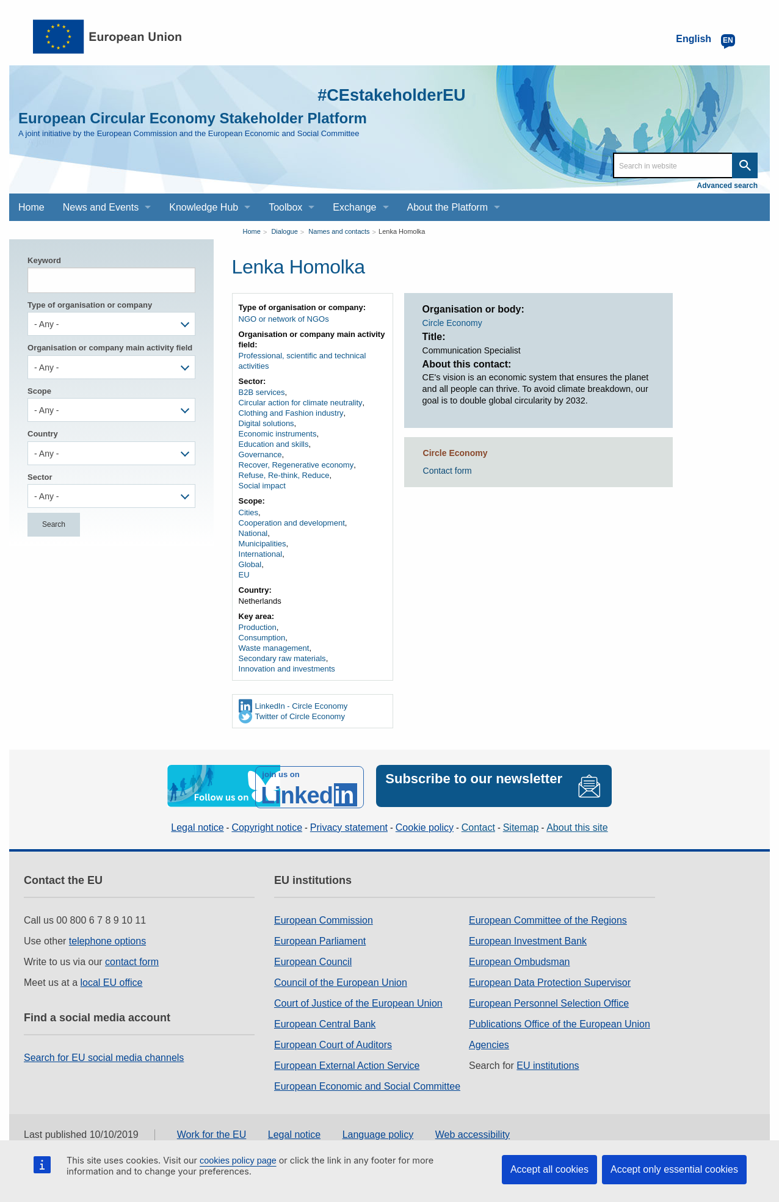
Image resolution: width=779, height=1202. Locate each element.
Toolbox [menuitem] (285, 207)
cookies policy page (238, 1160)
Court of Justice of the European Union (358, 1001)
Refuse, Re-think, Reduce (284, 475)
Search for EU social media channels (104, 1056)
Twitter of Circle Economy (300, 716)
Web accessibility (472, 1132)
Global (250, 564)
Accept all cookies (549, 1169)
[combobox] (111, 324)
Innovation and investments (287, 668)
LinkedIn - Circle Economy (301, 706)
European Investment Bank (528, 939)
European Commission (323, 918)
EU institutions (547, 1064)
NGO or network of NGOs (284, 319)
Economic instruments (278, 433)
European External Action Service (346, 1064)
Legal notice (197, 825)
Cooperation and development (292, 522)
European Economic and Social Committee (367, 1084)
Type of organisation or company (89, 305)
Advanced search (727, 185)
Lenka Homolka (402, 231)
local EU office (112, 981)
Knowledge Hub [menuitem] (203, 207)
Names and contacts (338, 231)
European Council (313, 960)
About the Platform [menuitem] (447, 207)
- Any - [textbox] (46, 324)
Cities (249, 512)
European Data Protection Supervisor (550, 981)
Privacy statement (349, 825)
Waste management (274, 648)
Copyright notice (266, 825)
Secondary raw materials (282, 658)
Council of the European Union (340, 981)
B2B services (262, 392)
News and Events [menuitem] (101, 207)
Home (252, 231)
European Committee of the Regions (548, 918)
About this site (577, 825)
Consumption (262, 637)
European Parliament (320, 939)
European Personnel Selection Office (549, 1001)
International (261, 554)
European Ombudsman (519, 960)
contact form (132, 960)
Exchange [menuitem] (354, 207)
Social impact (262, 485)
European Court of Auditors (333, 1043)
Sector (39, 477)
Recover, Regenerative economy (296, 464)
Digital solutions (266, 423)
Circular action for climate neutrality (301, 402)
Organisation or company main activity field (109, 347)
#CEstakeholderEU (383, 94)
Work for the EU (212, 1132)
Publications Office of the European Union (559, 1022)
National (253, 533)
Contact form (447, 471)
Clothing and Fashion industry (291, 413)
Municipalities (262, 543)
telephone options (107, 939)
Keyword (44, 260)
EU (244, 574)
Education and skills (274, 444)
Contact (478, 825)
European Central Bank (324, 1022)
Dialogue (284, 231)
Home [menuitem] (31, 207)
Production (258, 627)
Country (42, 433)
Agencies (489, 1043)
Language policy (378, 1132)
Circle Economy (452, 323)
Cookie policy (425, 825)
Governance (260, 454)
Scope (39, 391)
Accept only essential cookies (674, 1169)
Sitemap (521, 825)
